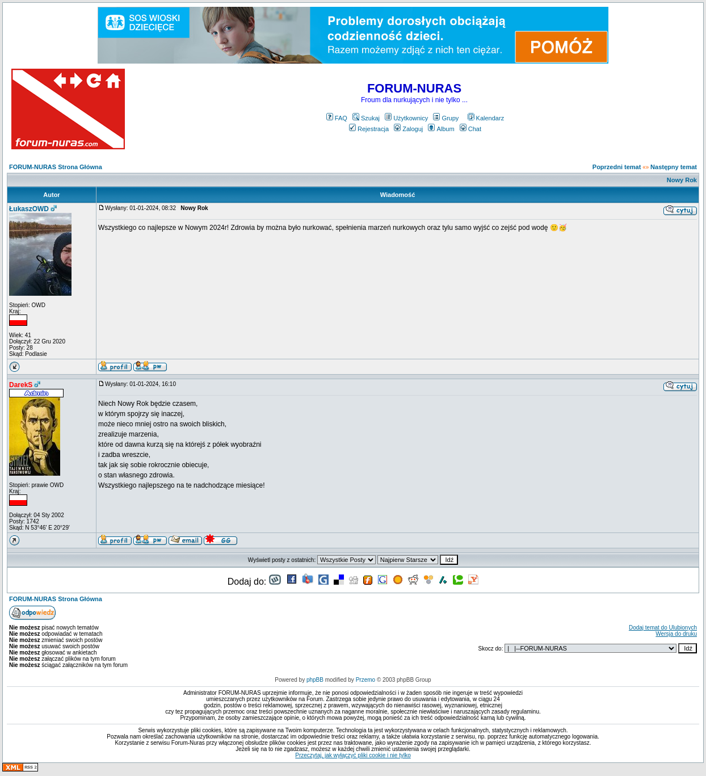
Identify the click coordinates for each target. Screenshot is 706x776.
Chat (470, 128)
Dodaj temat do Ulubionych (663, 627)
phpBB (314, 680)
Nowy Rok (682, 180)
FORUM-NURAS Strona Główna (55, 166)
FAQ (336, 118)
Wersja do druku (676, 634)
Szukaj (366, 118)
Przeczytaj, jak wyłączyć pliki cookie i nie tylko (352, 755)
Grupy (446, 118)
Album (441, 128)
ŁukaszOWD (29, 209)
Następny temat (673, 166)
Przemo (365, 680)
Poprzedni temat (616, 166)
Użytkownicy (406, 118)
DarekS (20, 385)
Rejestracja (369, 128)
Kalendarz (486, 118)
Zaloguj (408, 128)
